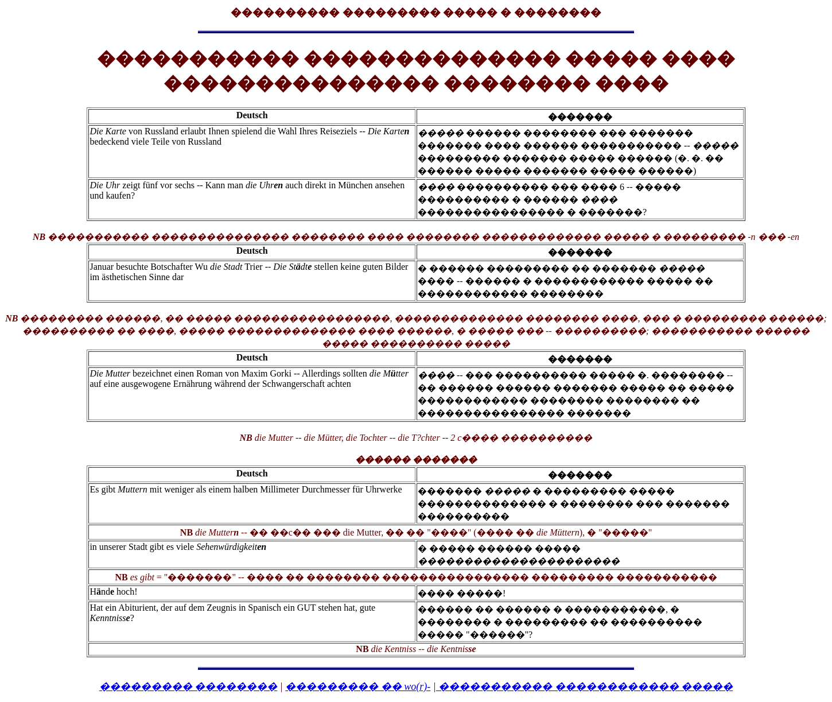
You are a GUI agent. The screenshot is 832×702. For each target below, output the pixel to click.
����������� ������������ (584, 686)
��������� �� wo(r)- (357, 686)
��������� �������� (188, 686)
